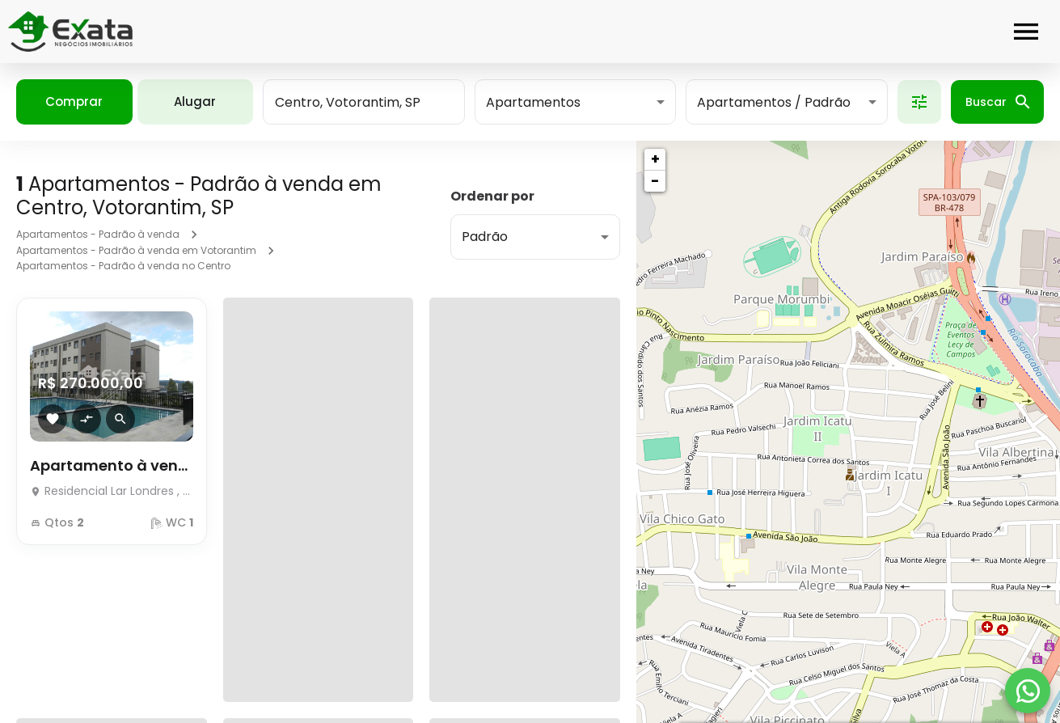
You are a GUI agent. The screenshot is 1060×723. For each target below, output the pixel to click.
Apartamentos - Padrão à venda (97, 234)
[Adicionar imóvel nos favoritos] (52, 418)
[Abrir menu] (1026, 31)
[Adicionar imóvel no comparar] (86, 418)
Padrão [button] (485, 236)
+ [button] (655, 159)
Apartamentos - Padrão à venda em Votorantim (136, 250)
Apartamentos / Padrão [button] (774, 102)
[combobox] (364, 102)
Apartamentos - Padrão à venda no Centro (123, 266)
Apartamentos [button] (533, 102)
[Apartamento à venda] (111, 486)
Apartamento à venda (111, 465)
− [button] (655, 181)
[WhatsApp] (1027, 690)
